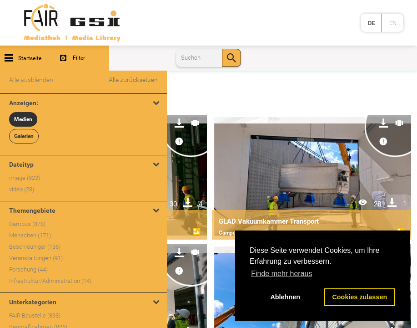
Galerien (24, 136)
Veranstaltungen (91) (36, 258)
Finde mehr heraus (281, 273)
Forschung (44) (28, 269)
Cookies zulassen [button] (359, 297)
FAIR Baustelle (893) (34, 315)
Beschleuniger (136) (34, 246)
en (393, 23)
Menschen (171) (30, 235)
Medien (23, 119)
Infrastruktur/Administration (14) (50, 280)
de (371, 23)
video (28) (21, 189)
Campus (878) (27, 223)
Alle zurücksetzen (133, 79)
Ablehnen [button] (285, 297)
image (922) (24, 177)
